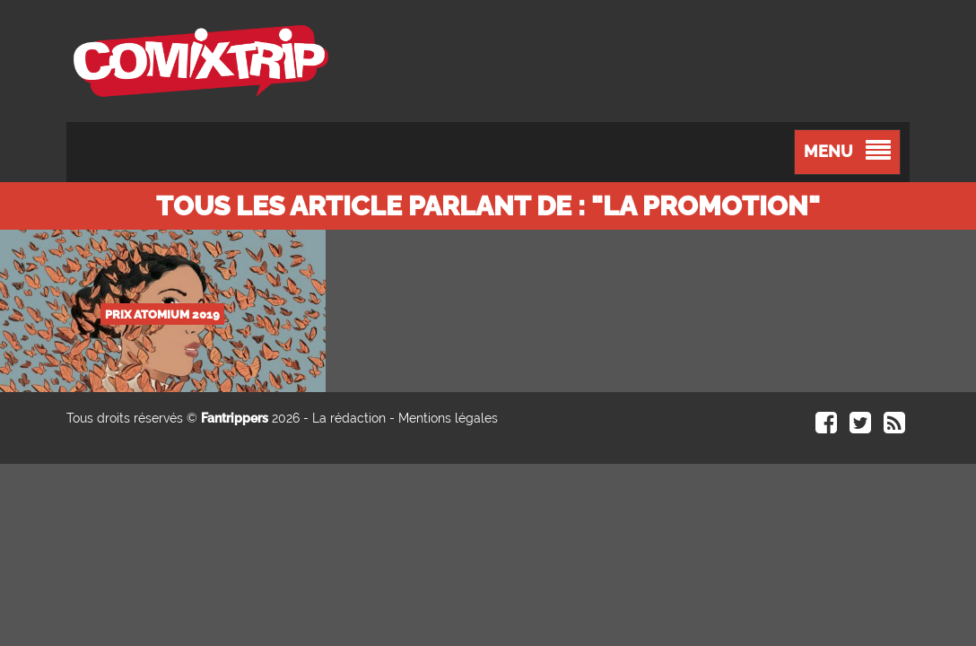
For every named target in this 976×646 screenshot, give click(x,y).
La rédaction (349, 418)
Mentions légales (448, 418)
